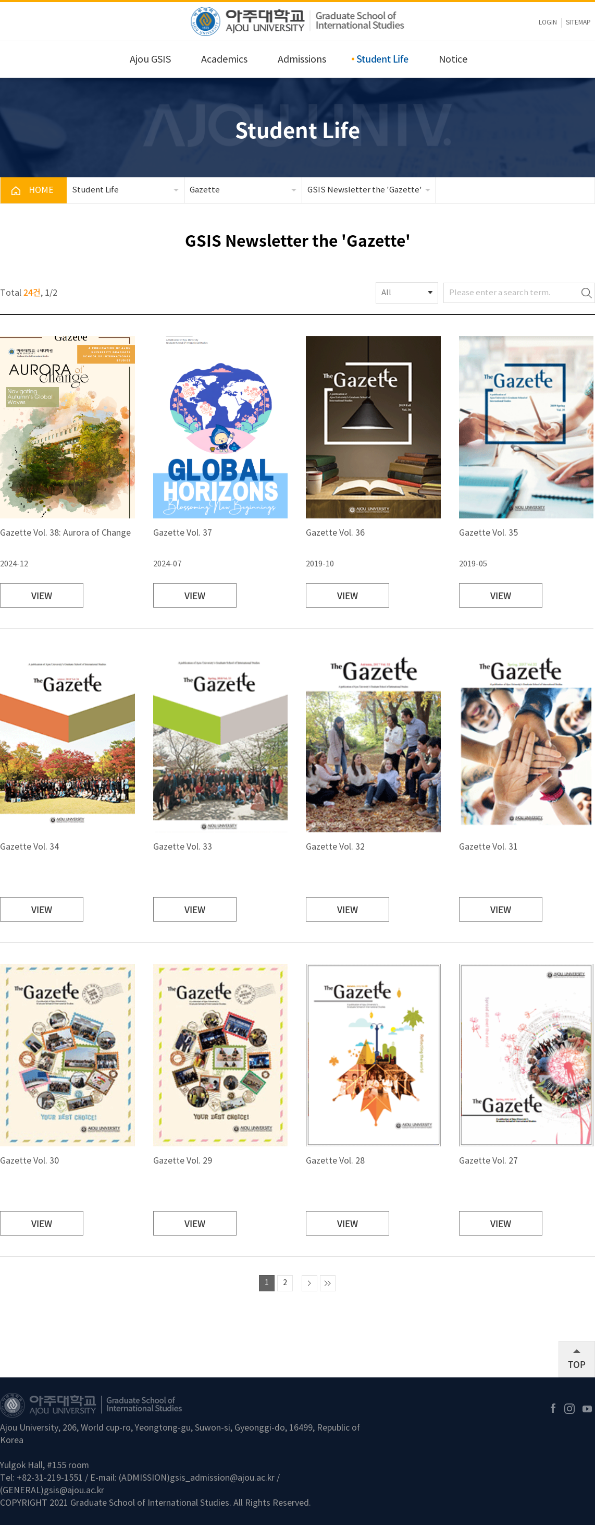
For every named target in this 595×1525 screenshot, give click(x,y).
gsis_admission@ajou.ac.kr (222, 1478)
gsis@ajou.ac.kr (74, 1490)
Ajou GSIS (150, 59)
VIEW (41, 595)
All (386, 292)
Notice (453, 59)
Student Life (382, 59)
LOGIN (548, 22)
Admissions (302, 59)
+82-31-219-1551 (50, 1478)
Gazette (205, 190)
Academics (224, 59)
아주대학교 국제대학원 (297, 21)
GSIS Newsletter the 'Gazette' (364, 190)
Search (586, 292)
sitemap (578, 22)
